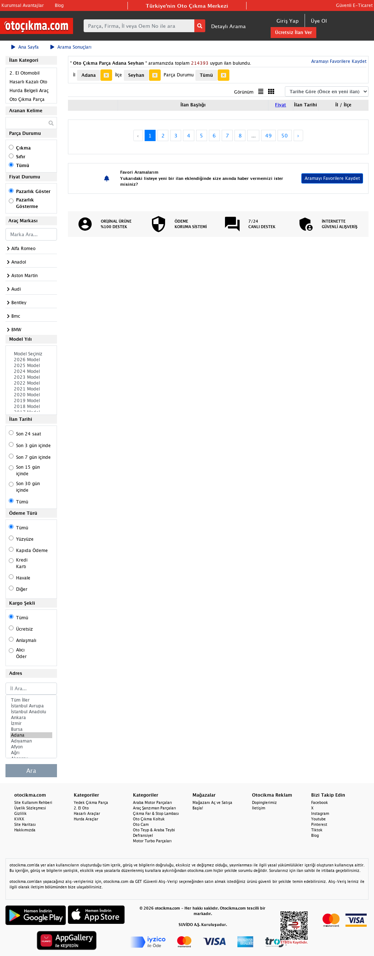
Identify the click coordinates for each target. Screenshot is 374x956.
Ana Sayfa (25, 47)
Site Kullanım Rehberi (33, 802)
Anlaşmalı (26, 640)
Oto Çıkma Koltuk (149, 819)
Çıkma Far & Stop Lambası (156, 813)
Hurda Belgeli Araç (29, 90)
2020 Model (31, 395)
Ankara (31, 718)
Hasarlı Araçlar (87, 813)
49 (268, 135)
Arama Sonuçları (70, 47)
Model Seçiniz (31, 354)
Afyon (31, 747)
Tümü (22, 165)
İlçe (118, 75)
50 (284, 135)
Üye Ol (319, 21)
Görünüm (243, 92)
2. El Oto (81, 808)
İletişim (258, 808)
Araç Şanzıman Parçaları (154, 808)
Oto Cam (141, 824)
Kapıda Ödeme (32, 550)
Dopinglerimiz (264, 802)
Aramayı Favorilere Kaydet (338, 61)
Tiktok (317, 830)
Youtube (318, 819)
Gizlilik (20, 813)
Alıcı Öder (21, 653)
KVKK (19, 819)
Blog (59, 5)
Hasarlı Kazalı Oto (28, 81)
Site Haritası (25, 824)
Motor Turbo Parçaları (152, 841)
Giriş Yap (287, 21)
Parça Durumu (179, 75)
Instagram (320, 813)
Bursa (31, 729)
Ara (31, 770)
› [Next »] (298, 135)
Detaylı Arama (228, 26)
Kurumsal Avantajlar (22, 5)
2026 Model (31, 360)
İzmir (31, 723)
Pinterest (319, 824)
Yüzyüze (25, 539)
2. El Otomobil (24, 73)
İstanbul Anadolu (31, 712)
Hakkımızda (24, 830)
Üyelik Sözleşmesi (30, 808)
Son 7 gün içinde (33, 457)
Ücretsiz (24, 629)
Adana (31, 735)
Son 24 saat (28, 434)
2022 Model (31, 383)
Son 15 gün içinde (28, 470)
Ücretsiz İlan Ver (293, 32)
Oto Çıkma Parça (27, 99)
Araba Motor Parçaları (152, 802)
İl (74, 75)
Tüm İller (31, 700)
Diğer (21, 589)
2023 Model (31, 377)
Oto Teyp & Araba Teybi (154, 830)
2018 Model (31, 406)
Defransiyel (143, 835)
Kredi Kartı (21, 563)
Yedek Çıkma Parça (91, 802)
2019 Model (31, 401)
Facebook (319, 802)
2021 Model (31, 389)
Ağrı (31, 753)
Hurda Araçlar (86, 819)
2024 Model (31, 371)
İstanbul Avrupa (31, 706)
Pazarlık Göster (33, 191)
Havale (23, 578)
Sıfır (20, 156)
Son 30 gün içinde (28, 487)
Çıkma (23, 148)
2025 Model (31, 366)
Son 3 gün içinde (33, 445)
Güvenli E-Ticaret (354, 5)
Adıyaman (31, 741)
